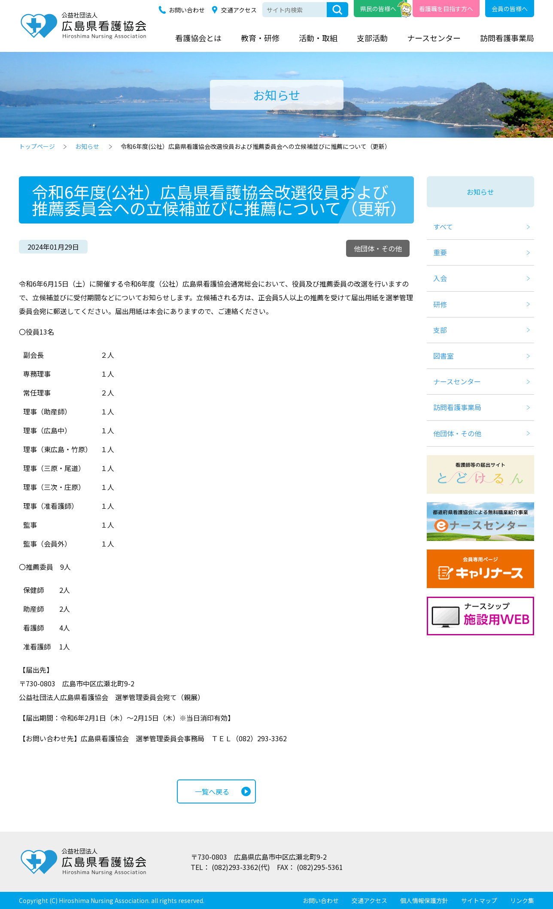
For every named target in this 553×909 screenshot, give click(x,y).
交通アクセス (239, 10)
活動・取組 (318, 37)
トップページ (37, 146)
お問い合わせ (187, 10)
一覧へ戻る (212, 791)
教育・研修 (260, 37)
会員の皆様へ (510, 8)
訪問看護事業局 (507, 37)
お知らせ (87, 146)
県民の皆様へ (378, 8)
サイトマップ (479, 900)
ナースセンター (434, 37)
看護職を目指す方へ (446, 8)
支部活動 (372, 37)
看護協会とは (198, 37)
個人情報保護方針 (424, 900)
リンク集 (522, 900)
